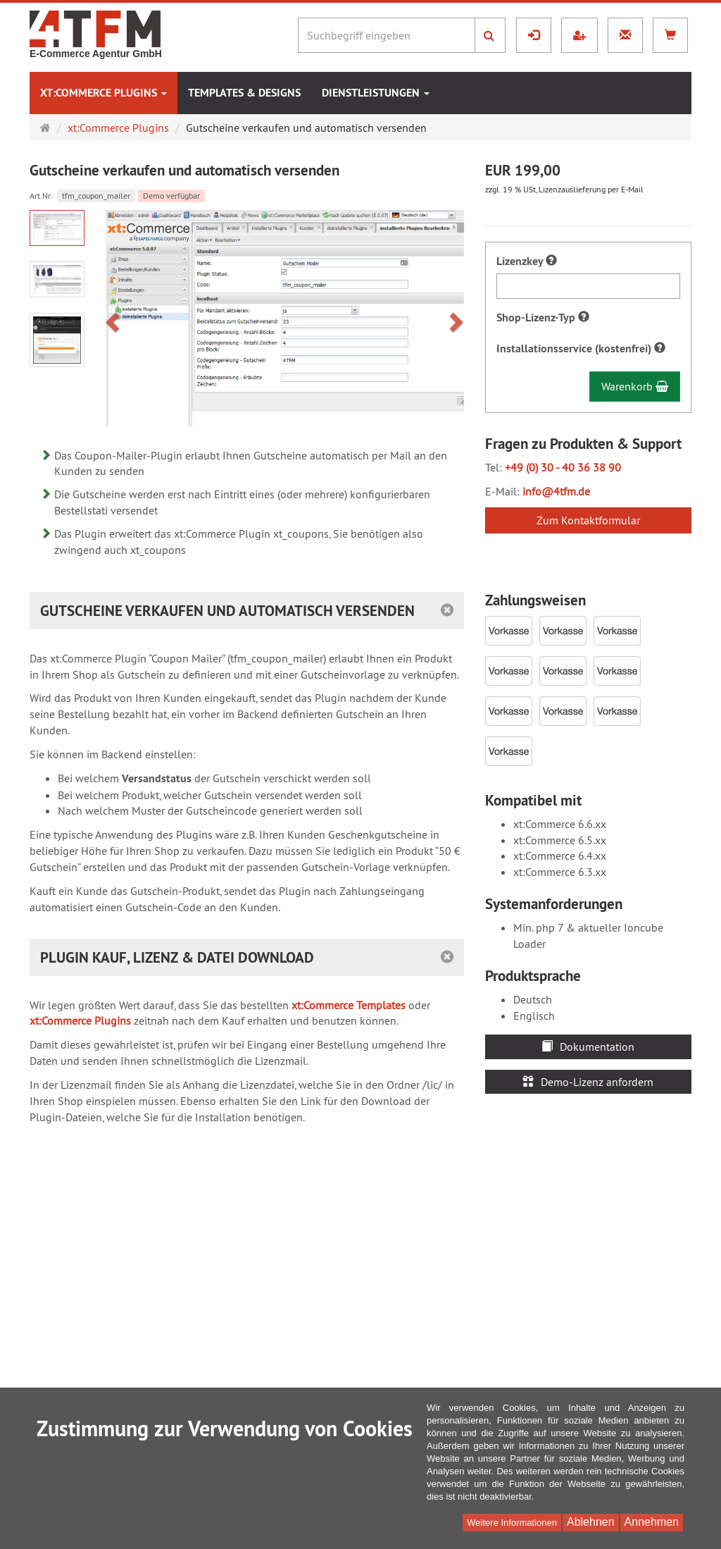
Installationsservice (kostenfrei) (580, 348)
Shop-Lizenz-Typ (542, 317)
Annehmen (652, 1522)
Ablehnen (591, 1522)
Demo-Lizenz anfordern (587, 1082)
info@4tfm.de (556, 491)
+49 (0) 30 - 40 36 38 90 (563, 467)
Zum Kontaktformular (588, 520)
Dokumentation (587, 1046)
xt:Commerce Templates (348, 1005)
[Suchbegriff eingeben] (386, 35)
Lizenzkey (526, 261)
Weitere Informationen (512, 1522)
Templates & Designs (244, 92)
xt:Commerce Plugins (103, 92)
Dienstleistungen (376, 92)
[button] (114, 318)
